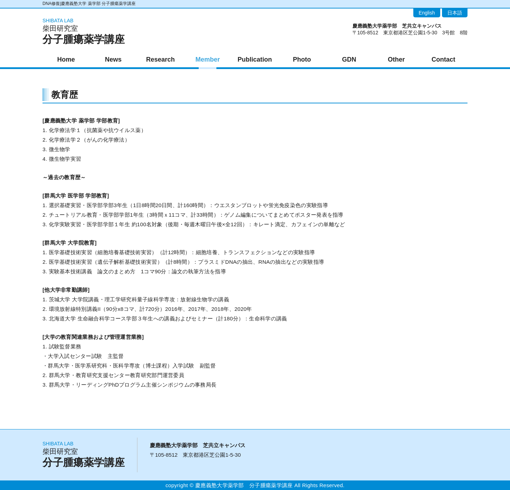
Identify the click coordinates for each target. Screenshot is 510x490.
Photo (302, 59)
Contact (443, 59)
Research (160, 59)
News (113, 59)
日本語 (454, 13)
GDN (349, 59)
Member (208, 59)
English (427, 13)
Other (396, 59)
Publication (255, 59)
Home (66, 59)
